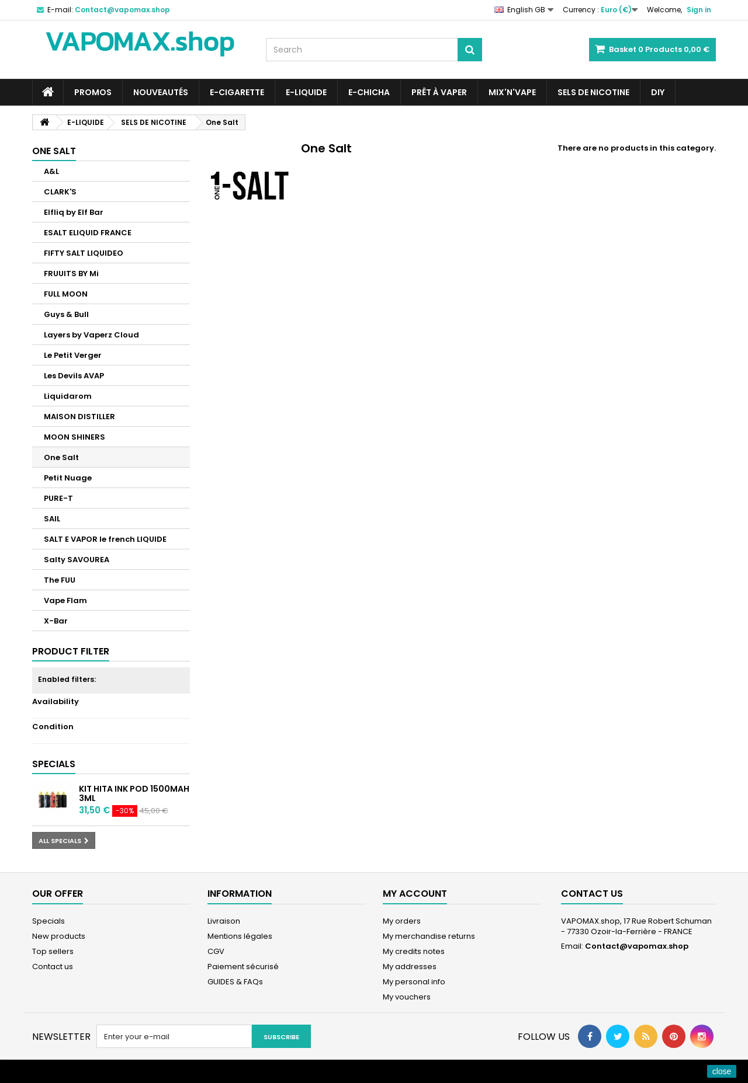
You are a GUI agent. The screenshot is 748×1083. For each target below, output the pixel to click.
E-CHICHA (369, 92)
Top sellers (53, 951)
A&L (51, 171)
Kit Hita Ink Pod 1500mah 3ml (134, 793)
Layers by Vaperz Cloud (91, 334)
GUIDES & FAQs (235, 981)
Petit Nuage (68, 477)
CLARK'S (60, 191)
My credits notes (414, 951)
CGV (215, 951)
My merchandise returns (429, 936)
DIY (657, 92)
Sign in (699, 10)
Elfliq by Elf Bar (73, 212)
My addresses (410, 966)
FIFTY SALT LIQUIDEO (83, 253)
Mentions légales (239, 936)
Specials (53, 764)
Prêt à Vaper (439, 92)
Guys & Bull (66, 314)
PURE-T (58, 498)
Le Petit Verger (73, 355)
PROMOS (93, 92)
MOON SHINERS (74, 437)
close (722, 1071)
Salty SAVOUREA (76, 559)
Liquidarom (68, 396)
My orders (402, 921)
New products (58, 936)
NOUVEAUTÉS (160, 92)
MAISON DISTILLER (79, 416)
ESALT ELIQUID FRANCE (87, 232)
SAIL (52, 518)
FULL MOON (66, 294)
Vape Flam (65, 600)
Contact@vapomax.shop (636, 946)
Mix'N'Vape (512, 92)
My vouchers (407, 996)
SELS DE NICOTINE (593, 92)
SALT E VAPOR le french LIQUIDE (105, 539)
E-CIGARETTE (237, 92)
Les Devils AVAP (74, 375)
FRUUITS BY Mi (71, 273)
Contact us (52, 966)
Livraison (223, 921)
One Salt (61, 457)
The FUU (59, 580)
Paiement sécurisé (243, 966)
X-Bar (56, 620)
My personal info (414, 981)
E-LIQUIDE (306, 92)
